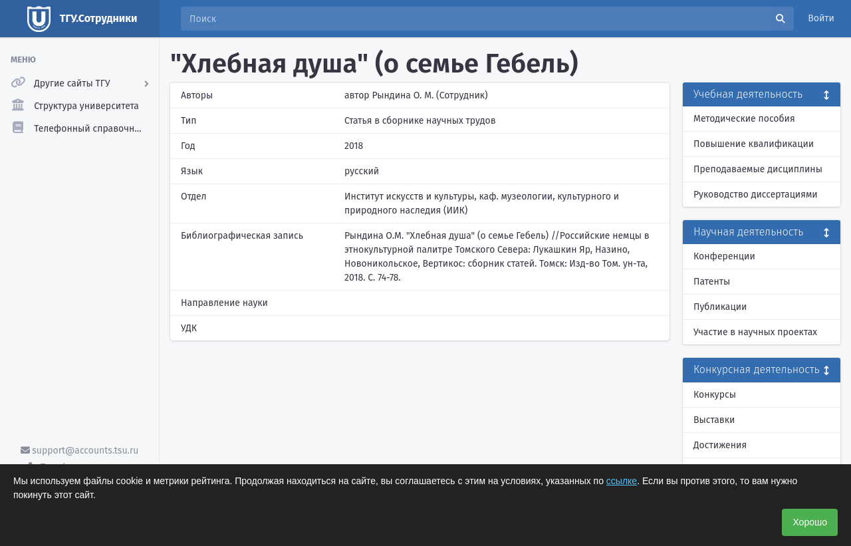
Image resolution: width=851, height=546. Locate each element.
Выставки (714, 420)
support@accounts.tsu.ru (80, 450)
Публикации (720, 307)
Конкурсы (714, 394)
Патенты (711, 281)
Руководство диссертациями (755, 194)
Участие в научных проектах (755, 332)
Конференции (724, 256)
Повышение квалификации (753, 144)
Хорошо (809, 522)
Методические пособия (744, 118)
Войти (821, 18)
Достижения (720, 445)
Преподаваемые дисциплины (757, 169)
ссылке (621, 481)
